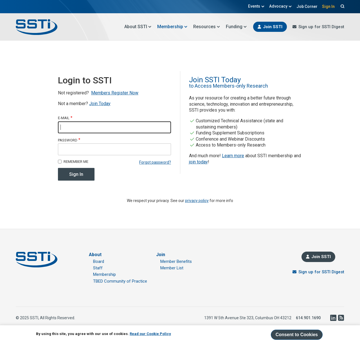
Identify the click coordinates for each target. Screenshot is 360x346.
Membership (172, 26)
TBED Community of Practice (120, 281)
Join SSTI (272, 26)
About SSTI (138, 26)
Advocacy (280, 6)
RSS (341, 317)
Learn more (233, 155)
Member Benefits (176, 261)
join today (198, 162)
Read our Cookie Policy (150, 334)
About (95, 254)
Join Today (100, 103)
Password (67, 140)
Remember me (76, 161)
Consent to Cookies (297, 334)
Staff (98, 267)
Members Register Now (114, 93)
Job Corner (307, 6)
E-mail (63, 118)
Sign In (328, 6)
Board (98, 261)
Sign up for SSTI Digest (321, 26)
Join (160, 254)
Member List (171, 267)
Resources (206, 26)
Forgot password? (155, 162)
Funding (236, 26)
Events (256, 6)
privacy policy (197, 200)
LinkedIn (333, 317)
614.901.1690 (308, 318)
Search (341, 6)
